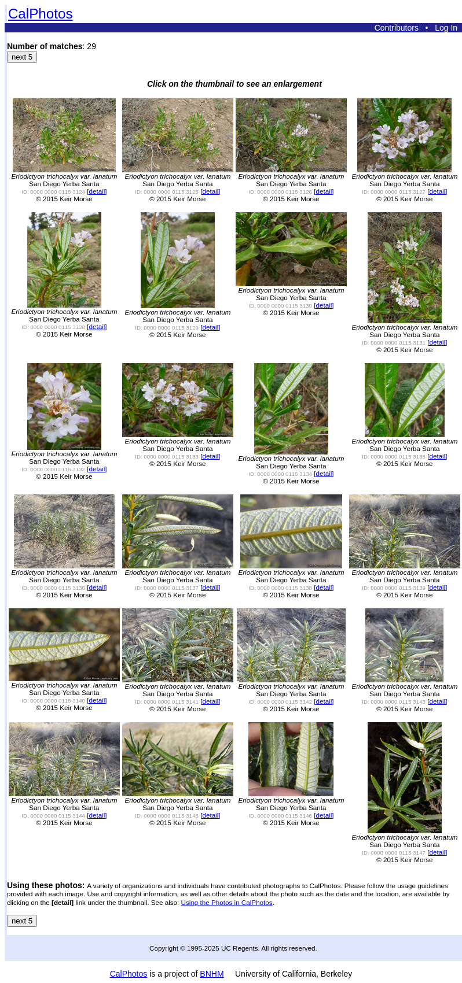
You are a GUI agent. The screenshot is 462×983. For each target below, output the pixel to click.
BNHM (211, 973)
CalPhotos (40, 13)
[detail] (97, 191)
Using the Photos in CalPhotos (227, 902)
